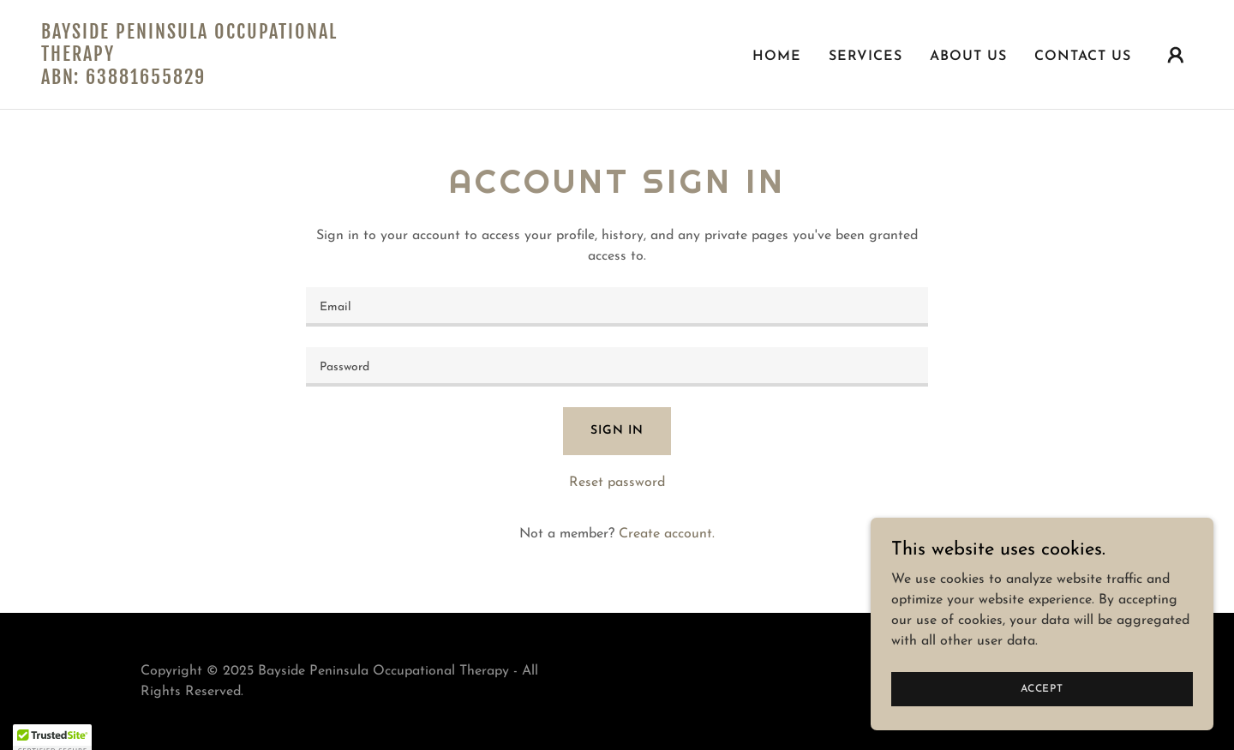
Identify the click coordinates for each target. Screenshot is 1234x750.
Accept (1042, 688)
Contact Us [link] (1082, 56)
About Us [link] (968, 56)
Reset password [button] (617, 482)
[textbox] (616, 307)
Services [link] (865, 56)
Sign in (616, 430)
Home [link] (776, 56)
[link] (202, 80)
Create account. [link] (667, 534)
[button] (1176, 55)
